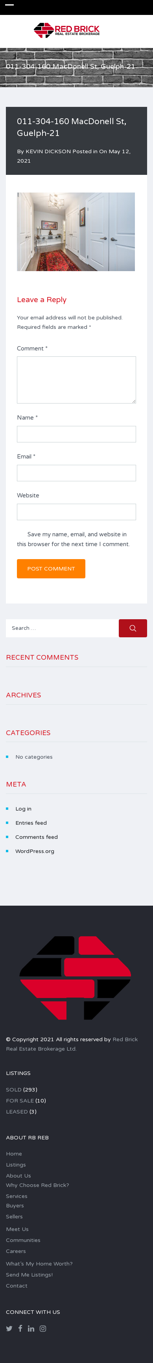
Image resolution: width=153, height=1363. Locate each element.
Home (14, 1153)
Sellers (14, 1216)
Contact (17, 1285)
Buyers (15, 1205)
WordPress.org (34, 851)
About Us (18, 1175)
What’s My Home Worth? (39, 1263)
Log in (23, 808)
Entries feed (31, 823)
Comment (32, 348)
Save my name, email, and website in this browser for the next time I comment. (73, 539)
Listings (16, 1164)
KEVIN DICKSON (48, 151)
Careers (16, 1251)
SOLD (14, 1089)
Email (26, 456)
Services (17, 1196)
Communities (23, 1240)
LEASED (17, 1111)
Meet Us (17, 1229)
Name (27, 417)
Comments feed (36, 837)
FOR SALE (20, 1100)
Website (28, 495)
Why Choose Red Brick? (37, 1185)
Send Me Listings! (29, 1274)
